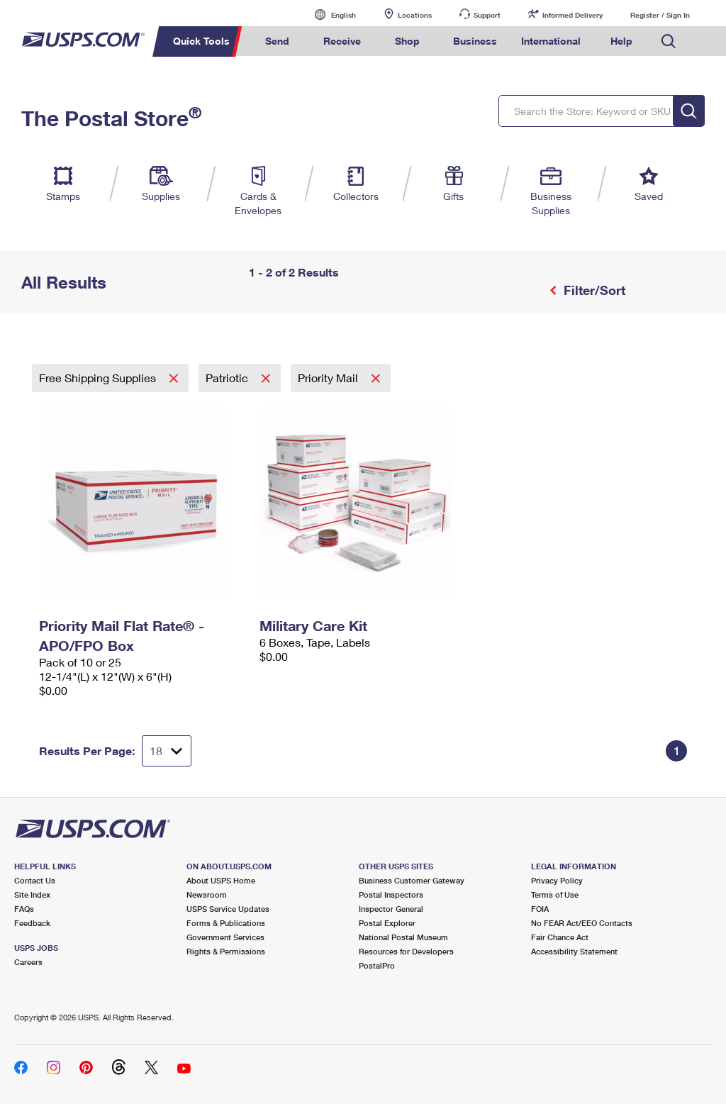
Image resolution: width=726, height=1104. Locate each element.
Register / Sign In (660, 15)
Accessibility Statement (574, 951)
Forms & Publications (225, 922)
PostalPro (377, 965)
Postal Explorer (387, 922)
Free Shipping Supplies (99, 377)
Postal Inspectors (391, 894)
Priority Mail (329, 377)
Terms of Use (555, 894)
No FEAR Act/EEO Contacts (581, 922)
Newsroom (206, 894)
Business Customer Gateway (411, 880)
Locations (415, 15)
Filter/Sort (592, 290)
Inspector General (391, 908)
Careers (28, 961)
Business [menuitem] (475, 41)
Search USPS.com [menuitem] (668, 41)
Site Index (32, 894)
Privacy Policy (557, 880)
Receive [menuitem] (342, 41)
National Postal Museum (403, 937)
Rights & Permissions (225, 951)
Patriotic (228, 377)
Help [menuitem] (621, 41)
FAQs (24, 908)
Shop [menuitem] (407, 41)
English (329, 14)
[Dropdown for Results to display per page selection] (166, 750)
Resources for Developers (406, 951)
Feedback (32, 922)
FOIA (540, 908)
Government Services (225, 937)
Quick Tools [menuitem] (201, 41)
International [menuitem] (551, 41)
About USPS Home (220, 880)
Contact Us (34, 880)
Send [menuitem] (277, 41)
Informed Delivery (572, 15)
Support (487, 15)
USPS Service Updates (227, 908)
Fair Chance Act (559, 937)
